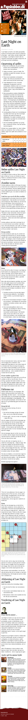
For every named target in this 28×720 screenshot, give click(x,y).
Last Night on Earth (20, 36)
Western (4, 32)
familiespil (5, 29)
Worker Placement (5, 31)
